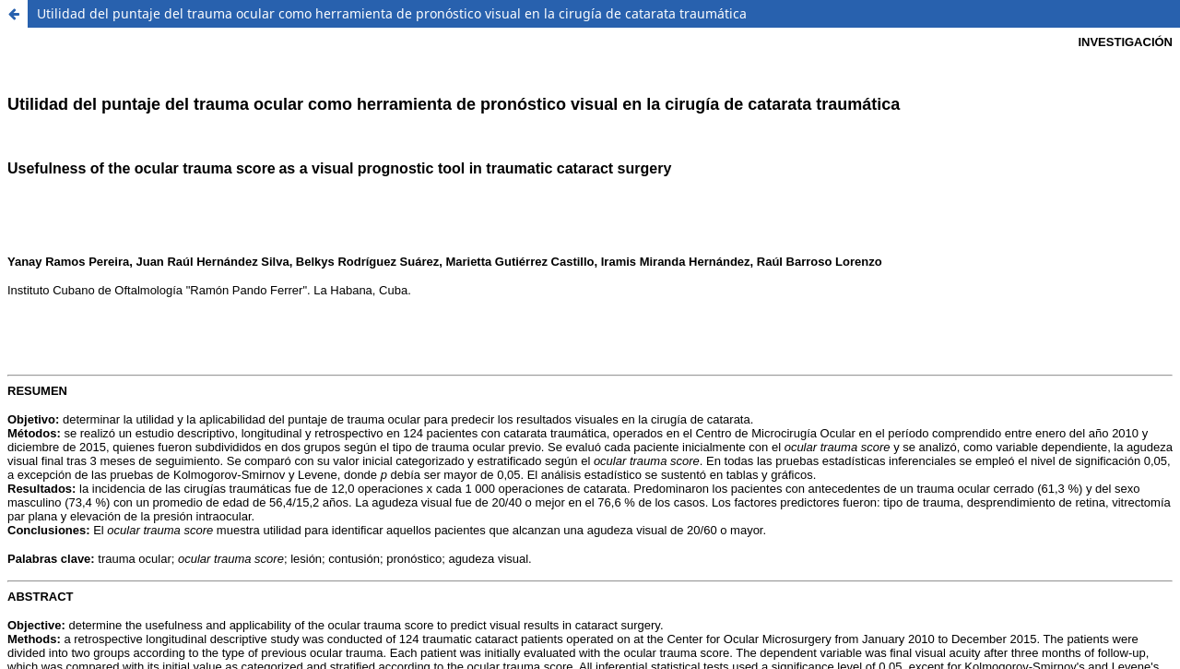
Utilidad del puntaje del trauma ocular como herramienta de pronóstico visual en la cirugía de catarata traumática (392, 13)
